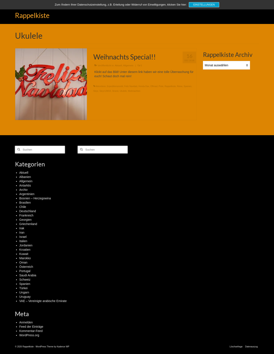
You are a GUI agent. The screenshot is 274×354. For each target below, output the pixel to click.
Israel (23, 236)
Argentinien (26, 194)
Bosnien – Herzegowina (35, 198)
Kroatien (24, 249)
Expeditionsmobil (115, 86)
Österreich (26, 266)
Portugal (24, 271)
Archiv (23, 189)
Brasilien (25, 202)
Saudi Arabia (27, 275)
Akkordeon (100, 86)
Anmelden (26, 322)
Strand (115, 91)
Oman (23, 262)
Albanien (25, 177)
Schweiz (24, 279)
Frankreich (26, 215)
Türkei (23, 288)
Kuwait (23, 254)
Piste (161, 86)
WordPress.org (29, 335)
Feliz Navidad (130, 86)
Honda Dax (143, 86)
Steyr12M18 (105, 91)
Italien (23, 241)
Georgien (25, 219)
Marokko (25, 258)
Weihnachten (134, 91)
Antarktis (25, 185)
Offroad (153, 86)
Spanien (188, 86)
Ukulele (123, 91)
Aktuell (118, 65)
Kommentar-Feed (31, 331)
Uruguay (25, 296)
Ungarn (24, 292)
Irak (21, 228)
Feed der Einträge (31, 326)
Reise (180, 86)
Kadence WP (63, 346)
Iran (21, 232)
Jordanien (26, 245)
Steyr (95, 91)
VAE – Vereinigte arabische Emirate (43, 301)
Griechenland (28, 224)
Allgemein (128, 65)
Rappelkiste (32, 15)
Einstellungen (204, 4)
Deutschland (27, 211)
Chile (22, 207)
